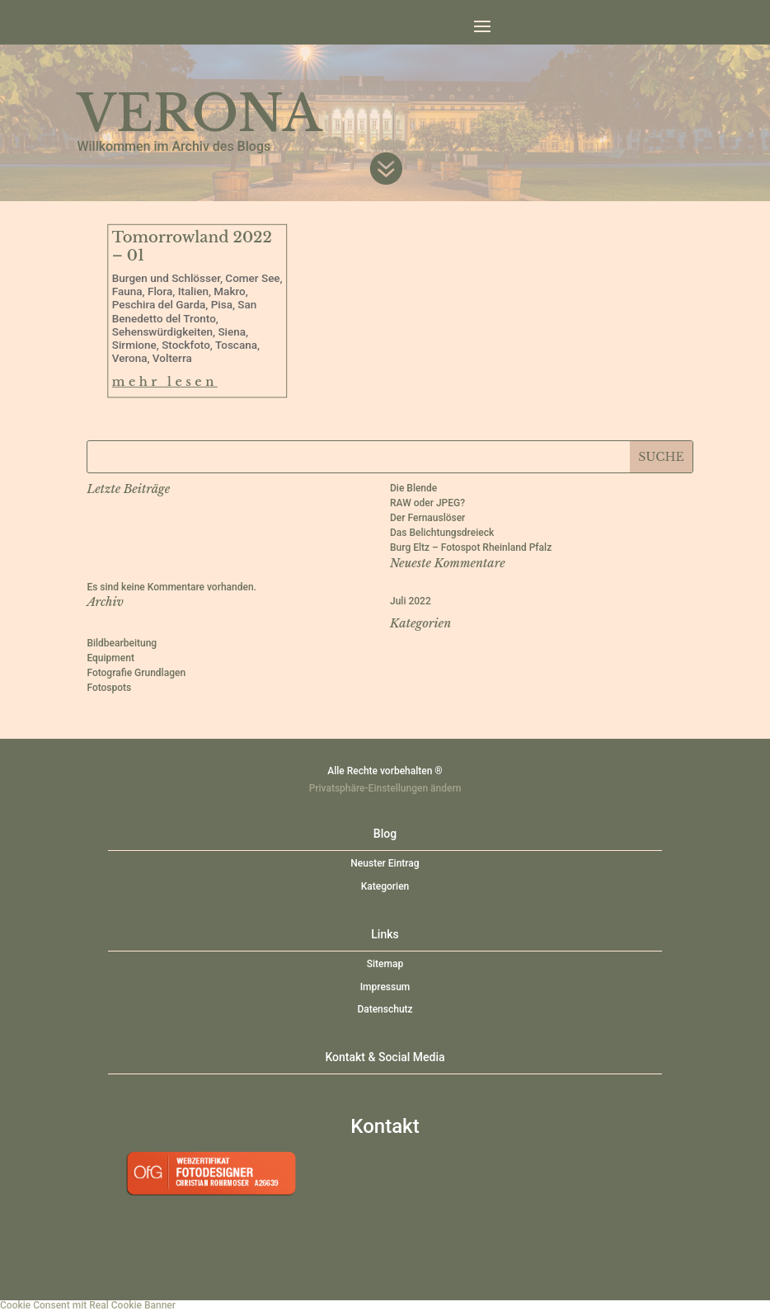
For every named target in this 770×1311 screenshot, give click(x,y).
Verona (130, 358)
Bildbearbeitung (122, 643)
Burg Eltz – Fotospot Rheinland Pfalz (471, 547)
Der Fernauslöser (427, 518)
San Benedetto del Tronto (184, 311)
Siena (232, 332)
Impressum (385, 987)
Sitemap (385, 964)
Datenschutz (384, 1009)
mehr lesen (165, 381)
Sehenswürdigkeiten (162, 332)
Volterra (172, 358)
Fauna (127, 291)
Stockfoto (186, 345)
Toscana (236, 345)
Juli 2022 (410, 601)
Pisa (221, 305)
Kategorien (385, 886)
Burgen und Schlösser (166, 278)
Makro (230, 291)
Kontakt (384, 1126)
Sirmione (134, 345)
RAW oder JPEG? (427, 503)
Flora (160, 291)
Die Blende (413, 488)
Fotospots (109, 687)
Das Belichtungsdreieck (442, 532)
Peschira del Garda (159, 305)
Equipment (110, 658)
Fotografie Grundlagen (136, 673)
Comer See (253, 278)
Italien (193, 291)
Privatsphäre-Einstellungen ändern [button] (385, 788)
